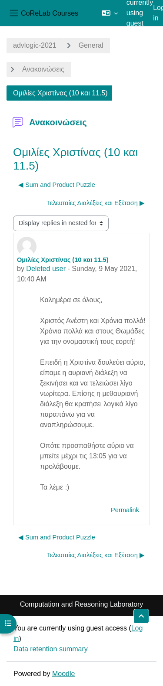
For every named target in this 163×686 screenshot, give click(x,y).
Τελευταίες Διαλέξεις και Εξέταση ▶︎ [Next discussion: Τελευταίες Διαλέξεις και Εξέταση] (96, 202)
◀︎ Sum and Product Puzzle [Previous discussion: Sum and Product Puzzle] (56, 184)
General (91, 45)
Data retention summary (50, 649)
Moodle (63, 673)
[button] (109, 13)
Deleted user (46, 268)
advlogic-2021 (35, 45)
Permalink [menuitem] (125, 509)
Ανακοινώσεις (43, 69)
